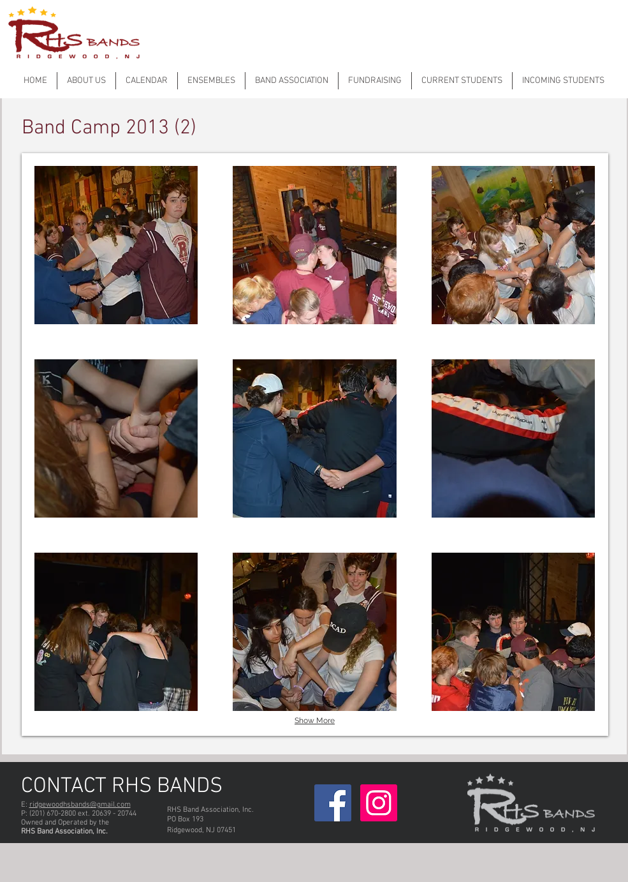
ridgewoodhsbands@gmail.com (80, 804)
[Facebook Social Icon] (332, 802)
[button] (116, 245)
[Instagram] (378, 802)
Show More (315, 720)
